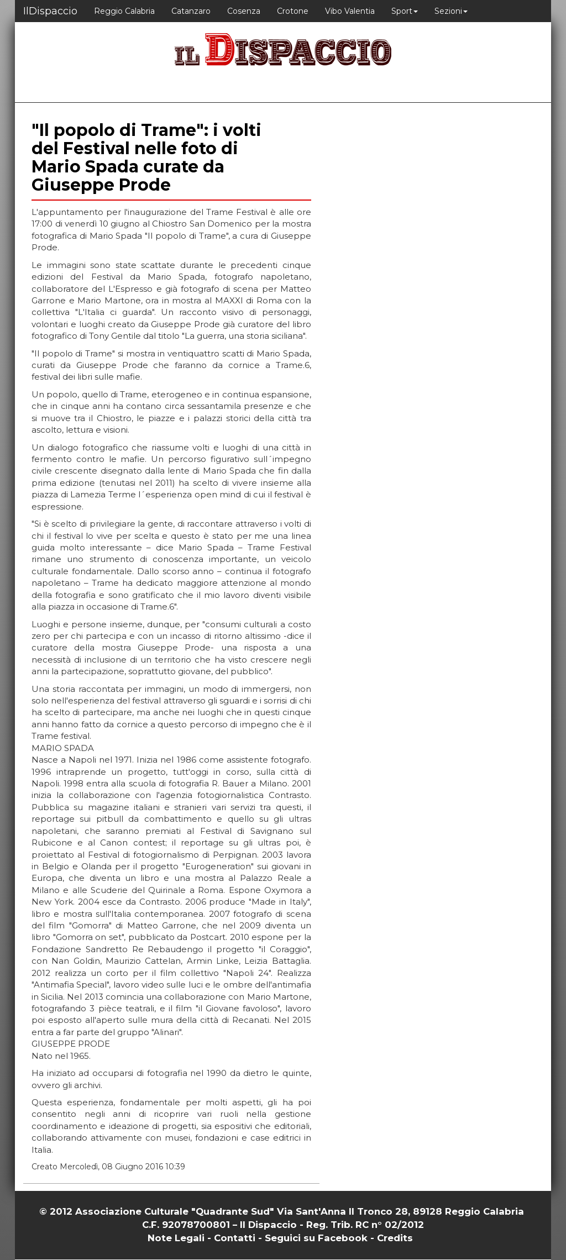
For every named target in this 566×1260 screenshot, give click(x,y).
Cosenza (243, 11)
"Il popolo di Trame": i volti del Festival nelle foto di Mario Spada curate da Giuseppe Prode (146, 157)
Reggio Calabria (124, 11)
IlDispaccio (50, 11)
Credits (395, 1237)
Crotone (292, 11)
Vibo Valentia (350, 11)
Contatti (234, 1237)
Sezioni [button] (451, 11)
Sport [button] (404, 11)
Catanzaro (191, 11)
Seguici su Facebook (316, 1237)
